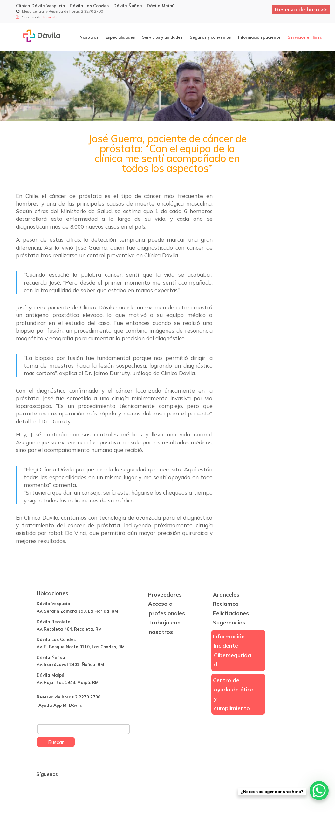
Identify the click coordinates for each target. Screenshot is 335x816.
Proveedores (165, 594)
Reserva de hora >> (301, 9)
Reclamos (226, 603)
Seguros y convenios (210, 37)
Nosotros (89, 37)
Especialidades (120, 37)
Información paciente (259, 37)
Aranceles (226, 594)
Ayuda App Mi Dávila (60, 705)
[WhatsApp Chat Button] (319, 790)
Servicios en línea (305, 37)
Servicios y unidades (162, 37)
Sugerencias (229, 622)
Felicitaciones (231, 613)
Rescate (50, 17)
